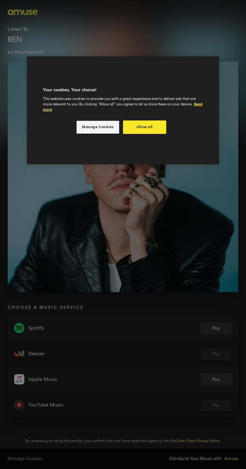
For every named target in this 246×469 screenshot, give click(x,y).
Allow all (144, 127)
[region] (123, 110)
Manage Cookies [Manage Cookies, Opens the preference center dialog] (97, 127)
